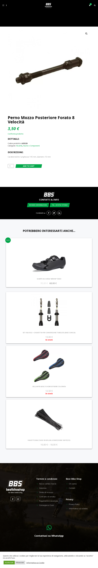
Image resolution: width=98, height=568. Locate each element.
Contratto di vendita (47, 496)
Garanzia (42, 488)
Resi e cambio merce (47, 484)
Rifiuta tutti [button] (20, 562)
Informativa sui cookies (78, 508)
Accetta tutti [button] (9, 562)
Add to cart (29, 166)
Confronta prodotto (15, 134)
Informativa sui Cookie (35, 563)
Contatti (72, 488)
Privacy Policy (74, 504)
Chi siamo (73, 484)
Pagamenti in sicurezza (48, 501)
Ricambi (19, 146)
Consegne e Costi (46, 505)
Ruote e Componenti (31, 146)
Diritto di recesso (46, 492)
